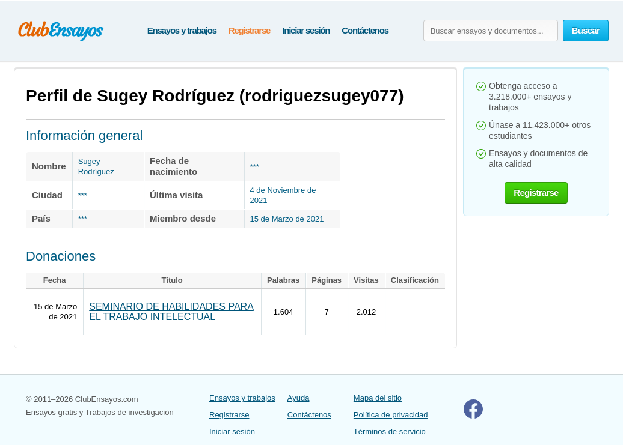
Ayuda (298, 397)
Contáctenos (365, 30)
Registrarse (249, 30)
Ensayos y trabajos (181, 30)
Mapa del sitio (378, 397)
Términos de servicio (390, 431)
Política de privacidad (391, 414)
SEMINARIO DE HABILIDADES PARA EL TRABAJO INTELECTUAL (171, 311)
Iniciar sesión (306, 30)
